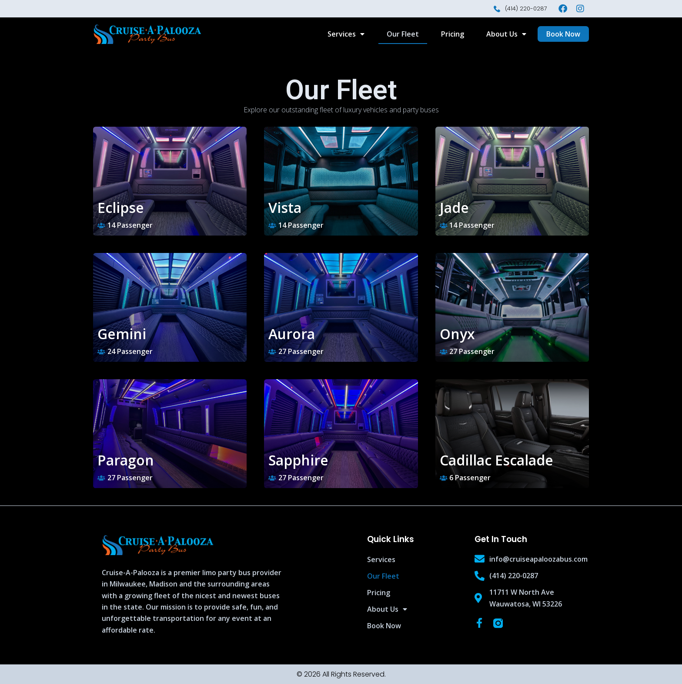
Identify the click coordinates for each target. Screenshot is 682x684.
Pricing (452, 34)
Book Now (384, 625)
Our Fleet (403, 34)
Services (346, 34)
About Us (506, 34)
